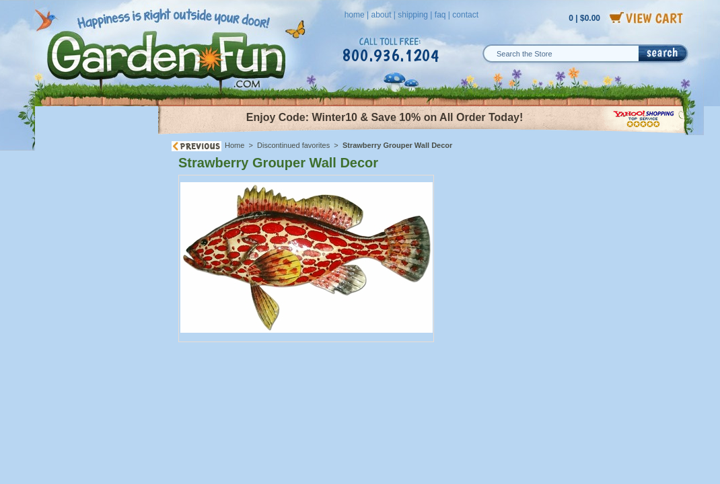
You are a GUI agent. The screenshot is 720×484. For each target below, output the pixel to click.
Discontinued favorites (293, 145)
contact (465, 14)
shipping (413, 14)
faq (440, 14)
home (355, 14)
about (381, 14)
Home (234, 145)
